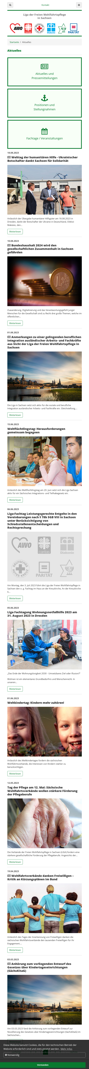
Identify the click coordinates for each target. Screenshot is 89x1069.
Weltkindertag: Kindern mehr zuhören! (35, 703)
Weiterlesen (16, 231)
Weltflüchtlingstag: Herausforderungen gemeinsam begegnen (36, 430)
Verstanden (42, 1065)
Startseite (14, 42)
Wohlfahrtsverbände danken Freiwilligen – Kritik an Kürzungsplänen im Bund (40, 877)
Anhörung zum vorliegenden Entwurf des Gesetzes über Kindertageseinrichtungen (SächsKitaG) (39, 967)
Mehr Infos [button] (66, 1048)
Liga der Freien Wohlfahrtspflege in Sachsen (44, 16)
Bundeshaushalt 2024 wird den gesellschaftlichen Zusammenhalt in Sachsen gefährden (40, 248)
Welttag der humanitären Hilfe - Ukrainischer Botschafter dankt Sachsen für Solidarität (42, 159)
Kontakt (45, 4)
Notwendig (12, 1055)
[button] (10, 5)
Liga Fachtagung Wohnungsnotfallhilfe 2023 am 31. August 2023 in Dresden (42, 614)
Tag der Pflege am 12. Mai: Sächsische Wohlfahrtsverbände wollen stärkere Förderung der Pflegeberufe (42, 790)
